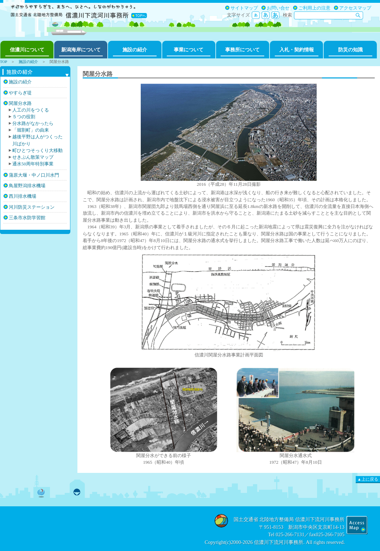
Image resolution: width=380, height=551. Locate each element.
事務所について (242, 49)
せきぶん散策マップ (32, 157)
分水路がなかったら (32, 123)
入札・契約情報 (296, 49)
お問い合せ (278, 8)
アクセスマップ (355, 8)
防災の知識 (350, 49)
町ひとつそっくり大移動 (37, 150)
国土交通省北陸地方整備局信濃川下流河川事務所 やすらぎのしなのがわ (79, 11)
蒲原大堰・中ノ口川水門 (34, 175)
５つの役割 (23, 116)
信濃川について (27, 49)
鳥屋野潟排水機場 (27, 185)
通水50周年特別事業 (32, 164)
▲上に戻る (367, 479)
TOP (3, 61)
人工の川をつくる (30, 110)
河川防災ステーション (32, 207)
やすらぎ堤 (20, 92)
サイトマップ (244, 8)
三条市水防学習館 (27, 217)
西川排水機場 (22, 196)
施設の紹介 (134, 49)
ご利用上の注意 (314, 8)
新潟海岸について (81, 49)
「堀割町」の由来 (30, 130)
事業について (188, 49)
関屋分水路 (20, 103)
